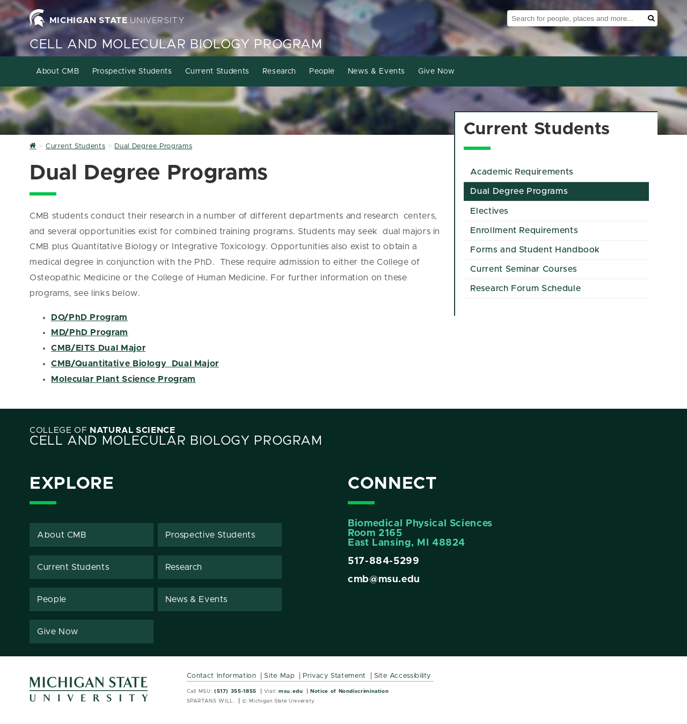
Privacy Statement (334, 675)
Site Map (279, 675)
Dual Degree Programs (519, 191)
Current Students (217, 71)
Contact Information (222, 675)
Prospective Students (132, 71)
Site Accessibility (403, 675)
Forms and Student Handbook (535, 249)
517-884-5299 (384, 561)
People (322, 71)
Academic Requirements (521, 172)
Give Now (436, 71)
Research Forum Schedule (525, 288)
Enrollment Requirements (524, 230)
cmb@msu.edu (384, 579)
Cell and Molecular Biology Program (176, 44)
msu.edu (291, 691)
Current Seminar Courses (523, 269)
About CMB (57, 71)
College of (103, 430)
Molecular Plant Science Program (123, 379)
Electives (489, 211)
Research (279, 71)
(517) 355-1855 (235, 691)
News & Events (376, 71)
